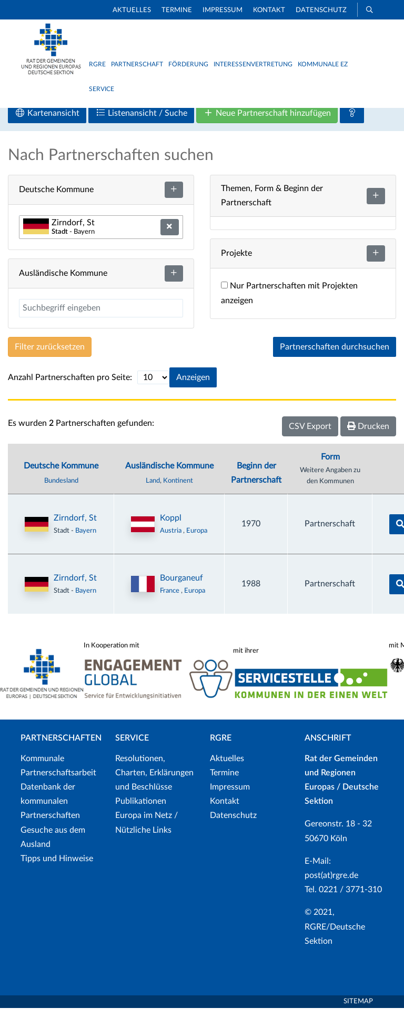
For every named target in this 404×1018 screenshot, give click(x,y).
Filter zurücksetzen (50, 357)
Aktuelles (132, 10)
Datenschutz (321, 10)
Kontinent (178, 490)
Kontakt (269, 10)
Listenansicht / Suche (141, 122)
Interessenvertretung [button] (253, 64)
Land (153, 490)
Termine (176, 10)
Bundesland (61, 490)
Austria (171, 540)
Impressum (223, 10)
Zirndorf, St (75, 528)
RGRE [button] (97, 64)
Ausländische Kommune (169, 475)
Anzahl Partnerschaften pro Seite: (70, 387)
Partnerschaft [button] (137, 64)
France (170, 600)
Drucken (368, 436)
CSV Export (310, 436)
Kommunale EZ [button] (323, 64)
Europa (196, 540)
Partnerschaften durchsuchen (334, 357)
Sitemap (358, 1011)
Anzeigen (193, 387)
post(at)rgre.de (331, 885)
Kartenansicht (47, 122)
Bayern (85, 540)
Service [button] (101, 89)
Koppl (170, 528)
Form (330, 467)
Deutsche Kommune (61, 475)
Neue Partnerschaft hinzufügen (267, 122)
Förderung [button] (188, 64)
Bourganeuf (181, 588)
